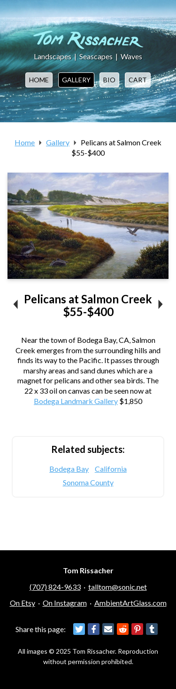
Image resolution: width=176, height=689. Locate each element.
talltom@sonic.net (117, 586)
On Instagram (65, 602)
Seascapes (96, 56)
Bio (109, 80)
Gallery (76, 80)
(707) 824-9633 (55, 586)
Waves (131, 56)
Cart (138, 80)
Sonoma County (88, 482)
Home (39, 80)
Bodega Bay (69, 468)
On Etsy (22, 602)
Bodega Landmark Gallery (76, 400)
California (111, 468)
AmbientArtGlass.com (130, 602)
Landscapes (52, 56)
